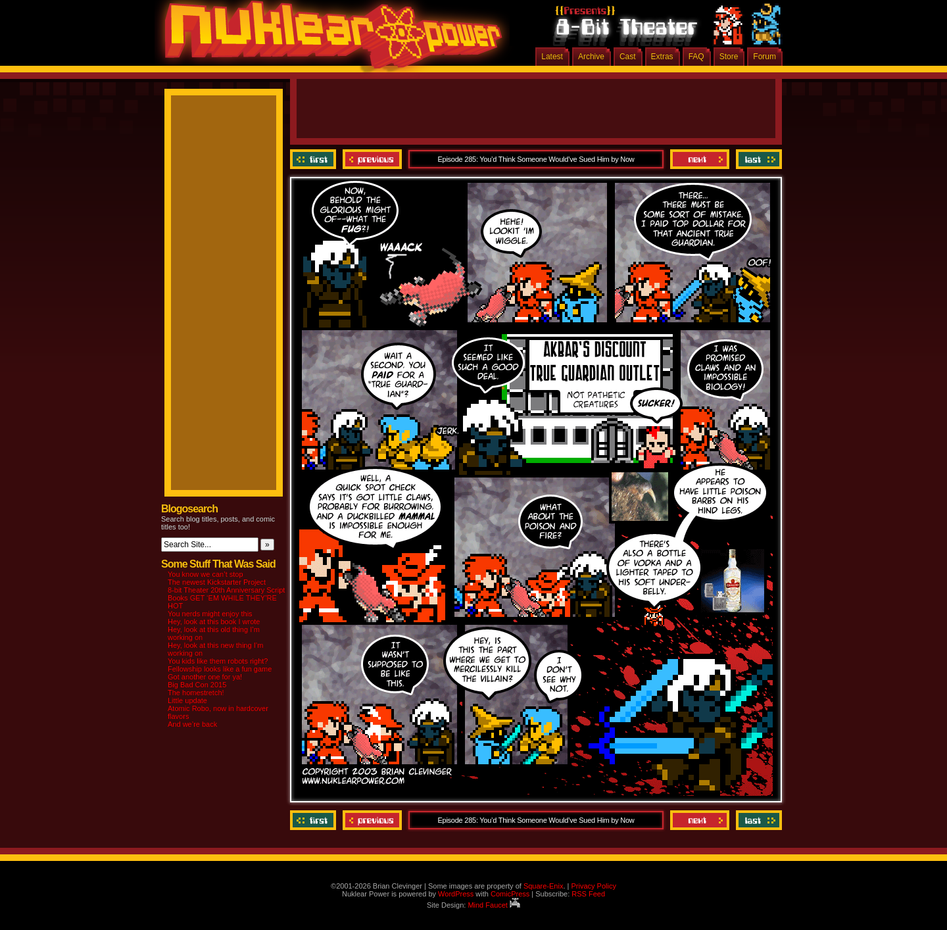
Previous (372, 159)
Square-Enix (543, 886)
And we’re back (192, 724)
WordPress (456, 894)
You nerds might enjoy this (210, 614)
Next (700, 159)
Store (729, 56)
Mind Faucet (494, 905)
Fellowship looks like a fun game (220, 669)
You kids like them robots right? (218, 661)
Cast (627, 56)
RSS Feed (588, 894)
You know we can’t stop (205, 574)
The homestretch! (196, 693)
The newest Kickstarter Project (217, 582)
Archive (591, 56)
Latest (552, 56)
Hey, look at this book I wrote (214, 621)
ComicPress (510, 894)
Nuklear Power (329, 39)
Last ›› (757, 159)
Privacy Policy (593, 886)
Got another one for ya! (205, 677)
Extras (662, 56)
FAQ (696, 56)
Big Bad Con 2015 (197, 685)
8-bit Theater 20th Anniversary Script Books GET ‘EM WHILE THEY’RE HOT (226, 598)
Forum (764, 56)
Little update (187, 700)
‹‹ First (314, 159)
